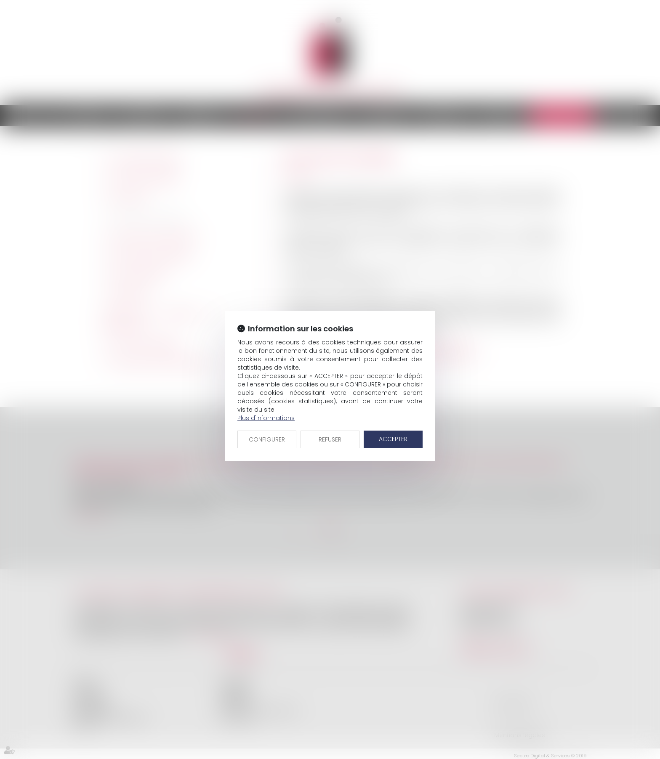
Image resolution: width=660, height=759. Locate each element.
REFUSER (330, 439)
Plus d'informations (266, 418)
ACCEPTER (393, 439)
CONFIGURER (267, 439)
